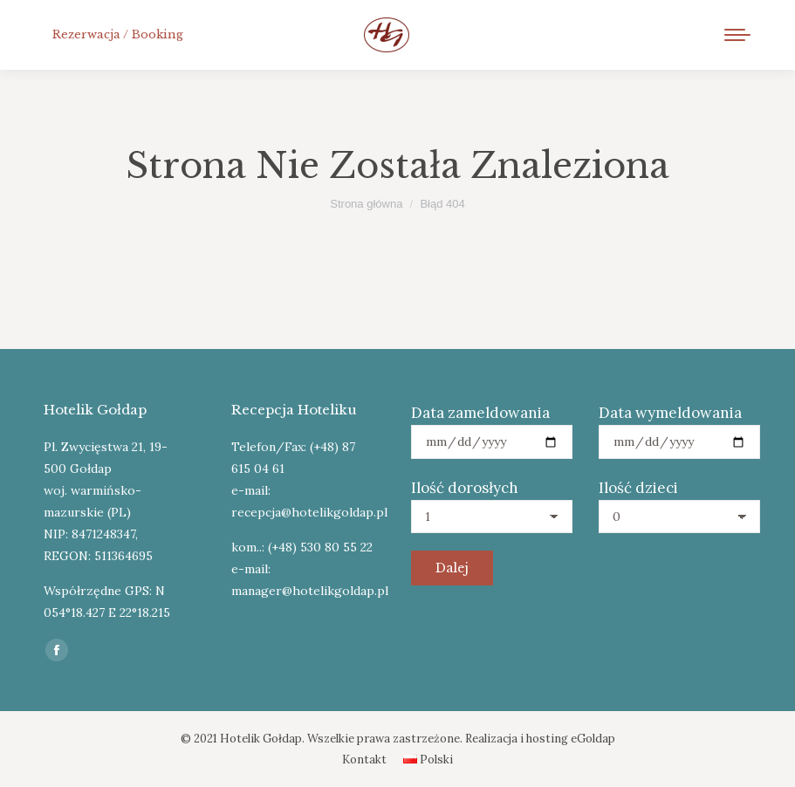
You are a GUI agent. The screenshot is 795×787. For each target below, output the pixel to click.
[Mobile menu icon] (737, 34)
